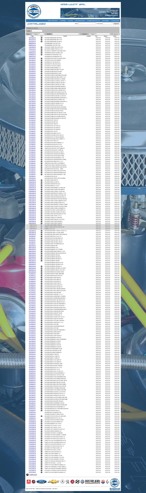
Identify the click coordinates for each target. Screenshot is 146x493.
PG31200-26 (32, 294)
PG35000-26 (32, 332)
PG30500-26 (32, 283)
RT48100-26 (32, 408)
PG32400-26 (32, 317)
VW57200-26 (32, 463)
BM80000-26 (32, 43)
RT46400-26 (32, 376)
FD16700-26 (32, 84)
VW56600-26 (32, 451)
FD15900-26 (32, 69)
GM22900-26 (32, 232)
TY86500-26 (32, 416)
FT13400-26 (32, 152)
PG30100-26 (32, 277)
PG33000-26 (32, 328)
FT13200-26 (32, 148)
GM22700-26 (32, 223)
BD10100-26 (32, 39)
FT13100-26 (32, 146)
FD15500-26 (32, 64)
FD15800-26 (32, 67)
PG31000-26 (32, 290)
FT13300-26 (32, 150)
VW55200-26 (32, 425)
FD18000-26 (32, 109)
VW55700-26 (32, 435)
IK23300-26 (32, 242)
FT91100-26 (32, 178)
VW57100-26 (32, 461)
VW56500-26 (32, 450)
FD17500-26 (32, 99)
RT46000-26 (32, 369)
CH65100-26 (32, 49)
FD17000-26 (32, 90)
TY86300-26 (32, 414)
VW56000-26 (32, 440)
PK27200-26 (32, 339)
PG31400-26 (32, 298)
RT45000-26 (32, 352)
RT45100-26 (32, 354)
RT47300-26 (32, 393)
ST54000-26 (32, 410)
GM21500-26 (32, 202)
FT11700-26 (32, 129)
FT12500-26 (32, 142)
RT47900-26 (32, 405)
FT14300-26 (32, 169)
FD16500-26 (32, 81)
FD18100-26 (32, 110)
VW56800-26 (32, 455)
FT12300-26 (32, 140)
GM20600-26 (32, 185)
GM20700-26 (32, 187)
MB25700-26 (32, 258)
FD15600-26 (32, 66)
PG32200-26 (32, 313)
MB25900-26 (32, 262)
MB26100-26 (32, 266)
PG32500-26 (32, 318)
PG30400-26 (32, 281)
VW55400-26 (32, 429)
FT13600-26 (32, 155)
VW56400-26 (32, 448)
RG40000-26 (32, 348)
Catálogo (63, 20)
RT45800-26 (32, 365)
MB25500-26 (32, 255)
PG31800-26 (32, 305)
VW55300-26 (32, 427)
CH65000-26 (32, 47)
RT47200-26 (32, 391)
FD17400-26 (32, 97)
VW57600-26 (32, 470)
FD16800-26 (32, 86)
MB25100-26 (32, 247)
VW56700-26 (32, 453)
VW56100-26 (32, 442)
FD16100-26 (32, 73)
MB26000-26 (32, 264)
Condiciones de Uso (93, 20)
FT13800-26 (32, 159)
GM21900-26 (32, 210)
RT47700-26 (32, 401)
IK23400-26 (32, 243)
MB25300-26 (32, 251)
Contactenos (115, 20)
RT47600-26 (32, 399)
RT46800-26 (32, 384)
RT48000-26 (32, 406)
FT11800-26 (32, 131)
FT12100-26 (32, 137)
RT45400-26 (32, 358)
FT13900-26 (32, 161)
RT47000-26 (32, 388)
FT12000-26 (32, 135)
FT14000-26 (32, 163)
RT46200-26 (32, 373)
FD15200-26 (32, 58)
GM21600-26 (32, 204)
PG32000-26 (32, 309)
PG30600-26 (32, 285)
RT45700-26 (32, 363)
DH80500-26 (32, 52)
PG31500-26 (32, 300)
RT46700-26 (32, 382)
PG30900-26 (32, 288)
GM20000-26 (32, 180)
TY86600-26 (32, 418)
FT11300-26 (32, 122)
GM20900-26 (32, 191)
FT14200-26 (32, 167)
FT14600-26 (32, 174)
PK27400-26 (32, 341)
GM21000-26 (32, 193)
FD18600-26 (32, 118)
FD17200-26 (32, 94)
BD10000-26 (32, 37)
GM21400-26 (32, 200)
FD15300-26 (32, 60)
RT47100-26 (32, 390)
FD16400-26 (32, 79)
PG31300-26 (32, 296)
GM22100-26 (32, 214)
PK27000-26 (32, 337)
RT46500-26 (32, 378)
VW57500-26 (32, 468)
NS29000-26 (32, 273)
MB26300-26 (32, 270)
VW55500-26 (32, 431)
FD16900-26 (32, 88)
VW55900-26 (32, 438)
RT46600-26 (32, 380)
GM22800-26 (32, 230)
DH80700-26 (32, 56)
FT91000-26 (32, 176)
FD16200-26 (32, 75)
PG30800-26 (32, 287)
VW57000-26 (32, 459)
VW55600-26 (32, 433)
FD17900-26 (32, 107)
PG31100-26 (32, 292)
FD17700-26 (32, 103)
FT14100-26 (32, 165)
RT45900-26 (32, 367)
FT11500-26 (32, 125)
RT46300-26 (32, 375)
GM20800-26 (32, 189)
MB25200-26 (32, 249)
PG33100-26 (32, 330)
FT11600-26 (32, 127)
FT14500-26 (32, 172)
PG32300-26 (32, 315)
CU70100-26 (32, 51)
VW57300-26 (32, 464)
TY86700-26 (32, 420)
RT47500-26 (32, 397)
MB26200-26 (32, 268)
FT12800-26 (32, 144)
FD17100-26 (32, 92)
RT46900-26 (32, 386)
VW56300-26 (32, 446)
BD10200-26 (32, 41)
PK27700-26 (32, 346)
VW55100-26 (32, 423)
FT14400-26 (32, 170)
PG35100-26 (32, 333)
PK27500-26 (32, 343)
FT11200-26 (32, 120)
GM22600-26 (32, 221)
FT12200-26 (32, 139)
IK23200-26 (32, 240)
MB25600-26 (32, 257)
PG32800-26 (32, 324)
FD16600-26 (32, 82)
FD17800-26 (32, 105)
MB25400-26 (32, 253)
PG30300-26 (32, 279)
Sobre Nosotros (53, 20)
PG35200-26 (32, 335)
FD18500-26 (32, 116)
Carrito (70, 20)
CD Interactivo (80, 20)
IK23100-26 (32, 238)
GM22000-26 (32, 212)
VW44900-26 (32, 421)
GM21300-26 (32, 199)
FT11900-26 (32, 133)
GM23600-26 (32, 234)
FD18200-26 (32, 112)
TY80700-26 (32, 412)
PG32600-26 (32, 320)
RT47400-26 (32, 395)
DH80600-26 (32, 54)
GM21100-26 (32, 195)
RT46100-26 (32, 371)
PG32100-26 (32, 311)
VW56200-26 (32, 444)
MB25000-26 (32, 245)
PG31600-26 (32, 302)
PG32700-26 (32, 322)
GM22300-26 (32, 215)
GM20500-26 (32, 184)
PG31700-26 (32, 303)
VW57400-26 (32, 466)
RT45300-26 (32, 356)
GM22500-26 (32, 219)
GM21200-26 (32, 197)
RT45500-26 (32, 360)
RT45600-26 (32, 361)
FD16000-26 (32, 71)
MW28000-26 (32, 272)
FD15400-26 (32, 62)
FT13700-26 (32, 157)
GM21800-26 (32, 208)
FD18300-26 (32, 114)
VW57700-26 (32, 472)
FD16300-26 (32, 77)
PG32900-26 (32, 326)
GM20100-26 (32, 182)
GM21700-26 (32, 206)
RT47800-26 (32, 403)
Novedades (105, 20)
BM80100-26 (32, 45)
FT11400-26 (32, 124)
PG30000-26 (32, 275)
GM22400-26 (32, 217)
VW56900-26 (32, 457)
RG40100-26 (32, 350)
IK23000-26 (32, 236)
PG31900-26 (32, 307)
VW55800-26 (32, 436)
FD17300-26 (32, 96)
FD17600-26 (32, 101)
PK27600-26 (32, 345)
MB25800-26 (32, 260)
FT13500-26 (32, 154)
